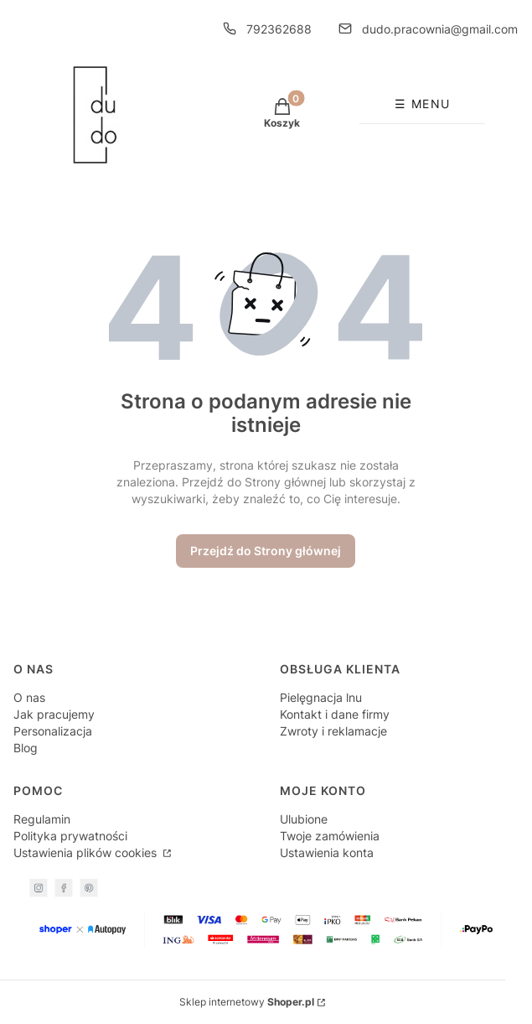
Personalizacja (52, 731)
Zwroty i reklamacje (333, 731)
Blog (25, 748)
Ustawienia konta (327, 852)
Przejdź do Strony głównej (265, 550)
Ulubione (304, 819)
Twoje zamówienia (330, 836)
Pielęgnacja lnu (321, 697)
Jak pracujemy (54, 714)
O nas (29, 697)
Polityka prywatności (70, 836)
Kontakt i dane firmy (335, 714)
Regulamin (41, 819)
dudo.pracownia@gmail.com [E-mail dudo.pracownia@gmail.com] (440, 29)
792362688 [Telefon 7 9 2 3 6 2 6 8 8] (279, 29)
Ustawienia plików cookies (86, 852)
